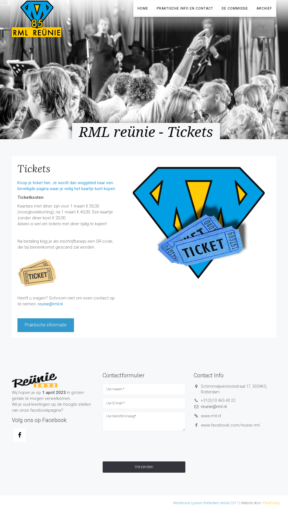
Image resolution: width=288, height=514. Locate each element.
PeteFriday (208, 503)
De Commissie (235, 8)
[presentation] (145, 445)
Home (143, 8)
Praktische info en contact (185, 8)
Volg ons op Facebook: (39, 420)
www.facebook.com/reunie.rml (230, 425)
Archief (264, 8)
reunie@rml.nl (50, 303)
